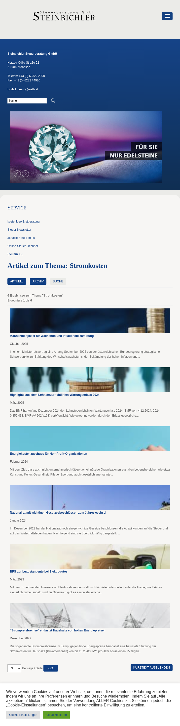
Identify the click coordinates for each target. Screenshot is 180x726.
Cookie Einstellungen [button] (23, 715)
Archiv (38, 281)
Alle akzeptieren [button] (56, 715)
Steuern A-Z (15, 254)
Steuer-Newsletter (19, 229)
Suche (58, 281)
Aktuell (16, 281)
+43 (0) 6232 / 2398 (32, 76)
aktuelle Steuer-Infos (21, 238)
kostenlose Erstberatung (23, 221)
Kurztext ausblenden (151, 667)
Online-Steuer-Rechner (22, 246)
